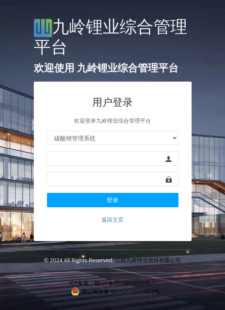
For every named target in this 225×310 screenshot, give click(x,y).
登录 (112, 200)
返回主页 (112, 219)
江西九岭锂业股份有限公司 (148, 260)
